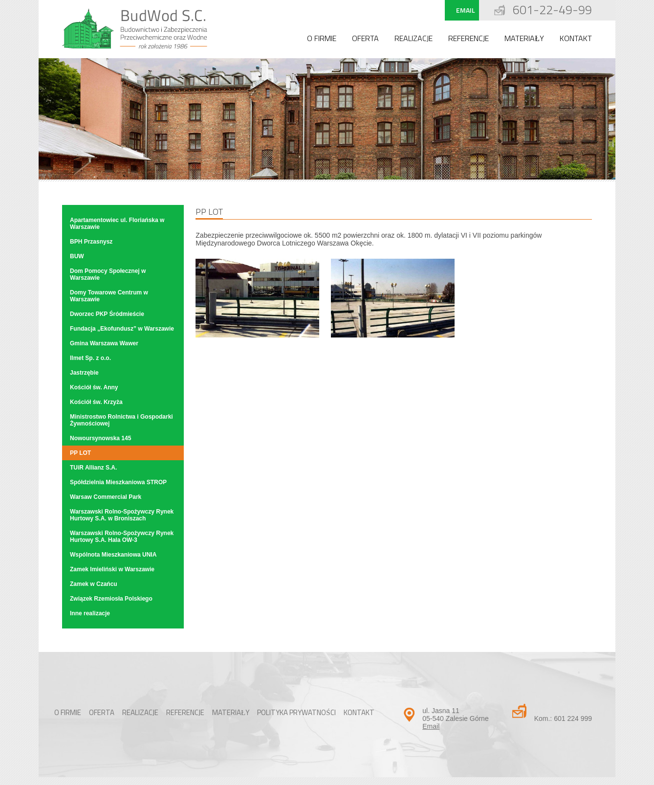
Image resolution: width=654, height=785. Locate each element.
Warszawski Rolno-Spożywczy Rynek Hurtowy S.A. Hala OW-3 (122, 536)
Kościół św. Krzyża (96, 402)
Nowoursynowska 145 (100, 438)
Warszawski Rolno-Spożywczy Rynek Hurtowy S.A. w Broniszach (122, 515)
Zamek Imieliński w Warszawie (112, 569)
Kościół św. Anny (94, 387)
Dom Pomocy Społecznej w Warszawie (108, 274)
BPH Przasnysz (91, 241)
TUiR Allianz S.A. (93, 467)
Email (465, 10)
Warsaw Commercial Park (105, 496)
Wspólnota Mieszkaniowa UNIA (113, 554)
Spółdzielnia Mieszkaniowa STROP (118, 482)
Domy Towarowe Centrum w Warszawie (109, 296)
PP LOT (80, 452)
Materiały (524, 38)
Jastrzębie (84, 372)
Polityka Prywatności (296, 712)
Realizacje (413, 38)
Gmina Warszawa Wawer (104, 343)
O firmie (321, 38)
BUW (77, 256)
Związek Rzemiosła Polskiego (111, 598)
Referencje (468, 38)
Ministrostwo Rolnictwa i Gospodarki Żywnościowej (121, 420)
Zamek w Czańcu (93, 584)
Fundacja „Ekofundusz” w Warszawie (122, 328)
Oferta (365, 38)
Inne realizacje (90, 613)
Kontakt (576, 38)
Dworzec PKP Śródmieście (107, 314)
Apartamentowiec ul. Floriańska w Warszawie (117, 223)
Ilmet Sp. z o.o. (90, 358)
